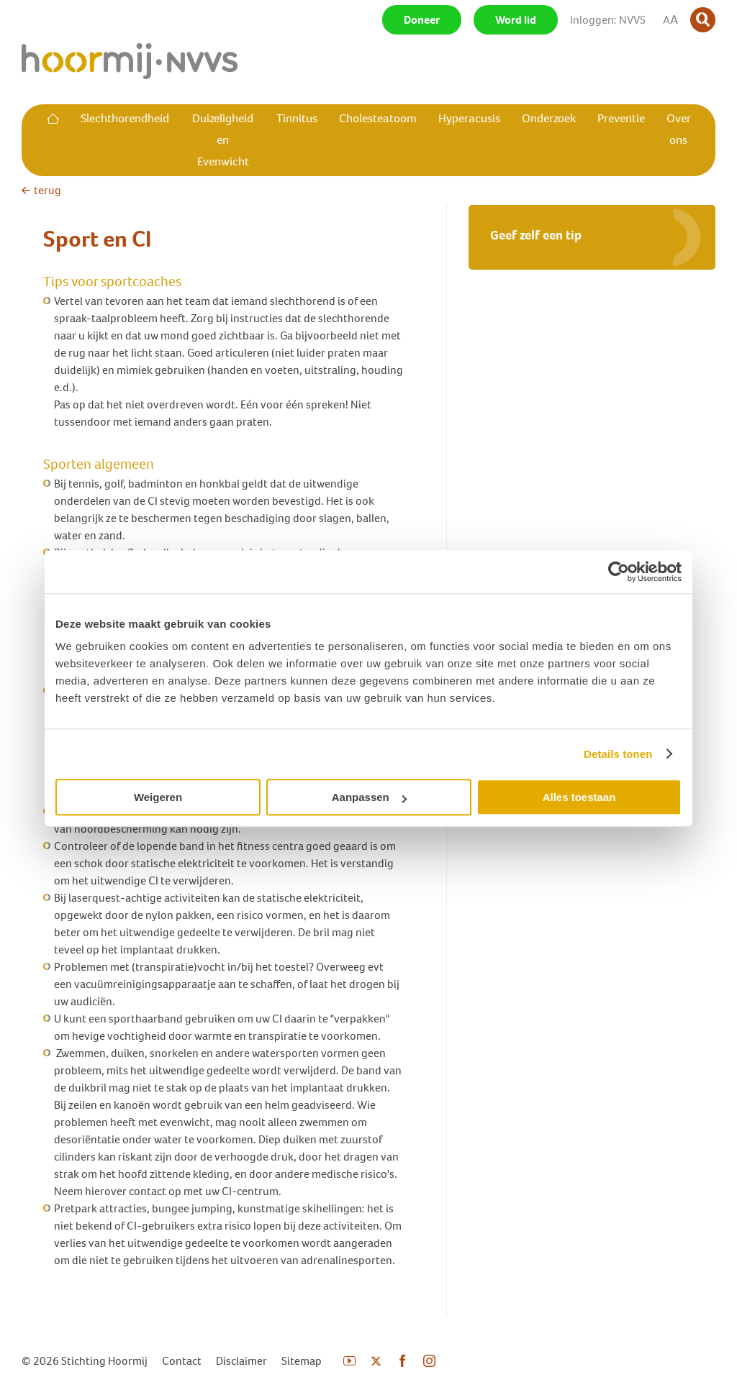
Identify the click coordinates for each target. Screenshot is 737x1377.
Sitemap (301, 1360)
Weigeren (158, 797)
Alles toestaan (579, 797)
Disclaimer (241, 1360)
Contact (182, 1360)
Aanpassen (369, 797)
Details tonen (618, 754)
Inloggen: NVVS (608, 19)
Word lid (515, 19)
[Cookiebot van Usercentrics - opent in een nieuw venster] (619, 571)
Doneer (422, 19)
